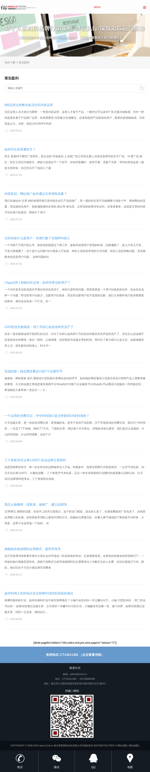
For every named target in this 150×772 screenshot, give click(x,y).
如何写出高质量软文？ (20, 149)
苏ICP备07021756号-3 (105, 745)
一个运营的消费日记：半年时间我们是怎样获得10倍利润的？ (46, 415)
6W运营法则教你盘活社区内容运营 (28, 105)
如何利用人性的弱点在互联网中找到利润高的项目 (38, 593)
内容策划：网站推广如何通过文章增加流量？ (35, 193)
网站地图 (122, 745)
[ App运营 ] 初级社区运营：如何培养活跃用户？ (37, 282)
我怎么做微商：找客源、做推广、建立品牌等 (35, 504)
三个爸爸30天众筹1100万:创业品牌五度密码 (35, 460)
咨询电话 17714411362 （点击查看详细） (75, 654)
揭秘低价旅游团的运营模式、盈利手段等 (32, 549)
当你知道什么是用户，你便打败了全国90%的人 (37, 238)
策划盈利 (24, 62)
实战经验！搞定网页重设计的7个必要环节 (33, 371)
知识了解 (9, 62)
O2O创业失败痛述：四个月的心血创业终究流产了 (39, 327)
